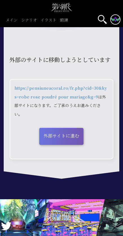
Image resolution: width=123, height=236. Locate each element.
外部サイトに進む (61, 135)
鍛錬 (64, 20)
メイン (11, 20)
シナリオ (29, 20)
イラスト (48, 20)
